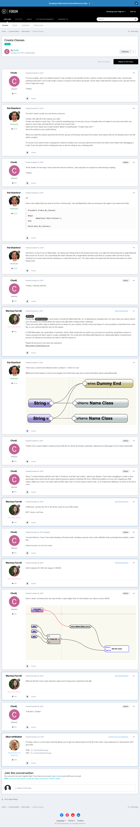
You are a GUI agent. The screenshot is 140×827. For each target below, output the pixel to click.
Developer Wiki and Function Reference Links (68, 3)
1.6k (14, 332)
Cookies (80, 821)
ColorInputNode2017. (42, 753)
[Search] (109, 19)
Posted (35, 73)
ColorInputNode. (40, 750)
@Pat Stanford (41, 319)
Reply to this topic (125, 62)
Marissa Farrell (14, 311)
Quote (33, 98)
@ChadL (30, 316)
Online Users (38, 25)
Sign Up (133, 11)
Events (14, 25)
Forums (5, 25)
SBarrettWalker (14, 737)
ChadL (16, 50)
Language (61, 821)
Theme (71, 821)
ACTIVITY (19, 19)
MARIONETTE (63, 19)
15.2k (14, 129)
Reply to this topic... (24, 788)
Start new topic (104, 62)
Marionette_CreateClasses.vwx (38, 346)
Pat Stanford (13, 108)
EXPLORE (7, 20)
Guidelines (25, 25)
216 (14, 93)
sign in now (56, 776)
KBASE (29, 19)
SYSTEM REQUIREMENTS (45, 19)
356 (14, 760)
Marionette (30, 53)
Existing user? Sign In (116, 11)
